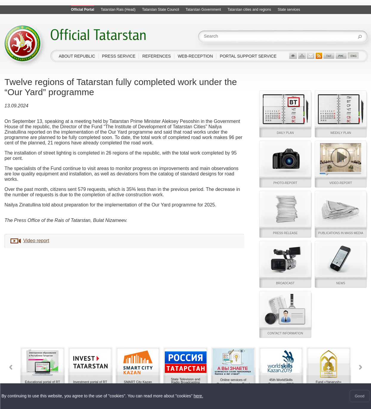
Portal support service (248, 56)
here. (198, 396)
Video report (36, 240)
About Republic (77, 56)
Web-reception (195, 56)
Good (359, 396)
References (156, 56)
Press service (119, 56)
